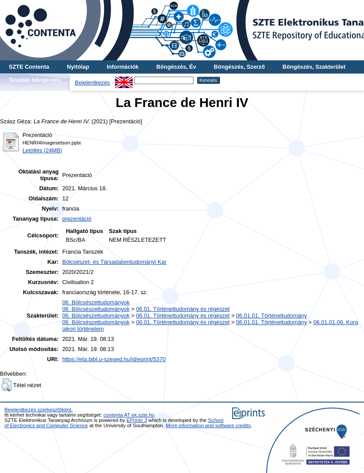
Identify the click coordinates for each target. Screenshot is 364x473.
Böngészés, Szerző (239, 66)
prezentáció (76, 218)
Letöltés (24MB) (42, 150)
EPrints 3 (136, 420)
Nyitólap (78, 66)
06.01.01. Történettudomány (271, 315)
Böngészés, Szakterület (313, 66)
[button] (6, 385)
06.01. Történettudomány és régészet (183, 309)
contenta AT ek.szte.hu (129, 415)
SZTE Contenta (29, 66)
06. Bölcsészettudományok (96, 302)
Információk (123, 66)
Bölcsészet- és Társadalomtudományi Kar (114, 262)
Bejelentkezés (92, 82)
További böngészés (35, 80)
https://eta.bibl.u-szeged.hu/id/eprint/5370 (114, 359)
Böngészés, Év (176, 66)
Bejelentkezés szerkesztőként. (38, 409)
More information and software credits (208, 425)
